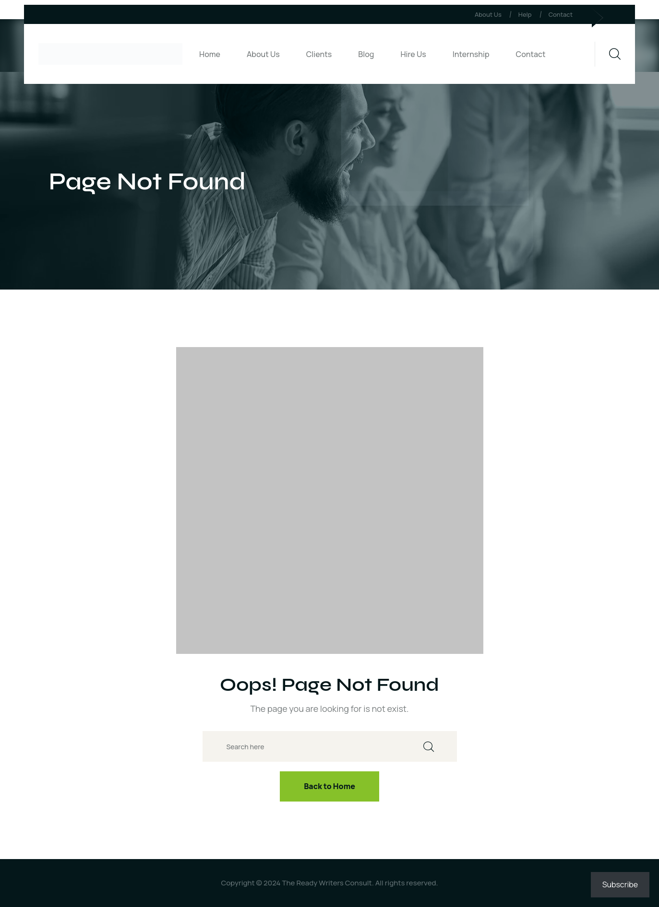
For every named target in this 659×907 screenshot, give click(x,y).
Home (209, 54)
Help (525, 14)
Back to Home (329, 786)
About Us (488, 14)
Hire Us (413, 54)
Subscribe (620, 884)
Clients (319, 54)
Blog (366, 54)
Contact (561, 14)
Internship (471, 54)
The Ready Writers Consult (326, 883)
